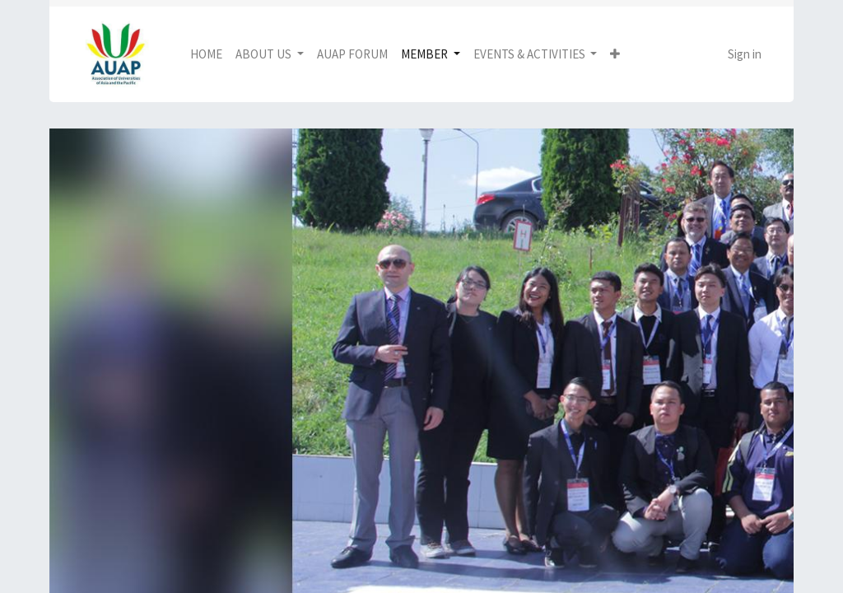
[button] (614, 55)
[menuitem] (206, 55)
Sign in (744, 54)
